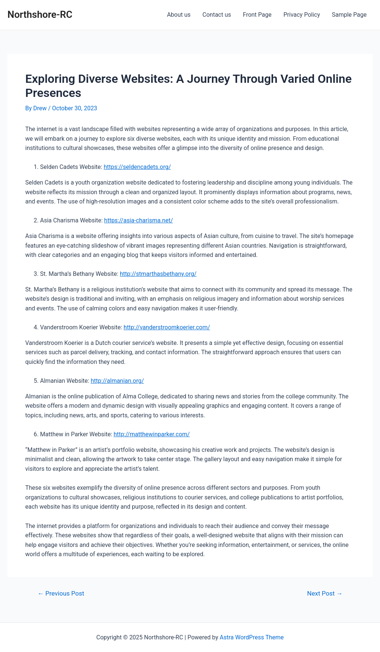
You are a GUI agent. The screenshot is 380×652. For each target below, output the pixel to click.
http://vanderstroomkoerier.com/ (167, 327)
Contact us (217, 14)
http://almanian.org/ (117, 380)
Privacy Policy (302, 14)
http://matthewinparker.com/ (152, 434)
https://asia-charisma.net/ (138, 220)
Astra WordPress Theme (252, 637)
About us (179, 14)
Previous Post (60, 593)
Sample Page (349, 14)
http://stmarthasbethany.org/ (158, 273)
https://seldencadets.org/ (137, 166)
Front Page (257, 14)
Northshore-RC (39, 14)
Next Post (325, 593)
